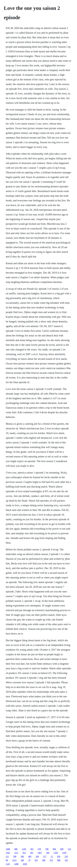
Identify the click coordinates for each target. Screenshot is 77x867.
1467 (40, 853)
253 (51, 860)
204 (37, 856)
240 (22, 860)
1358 (56, 853)
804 (54, 849)
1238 (24, 849)
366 (22, 856)
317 (44, 856)
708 (46, 849)
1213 (14, 860)
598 (14, 856)
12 (52, 856)
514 (69, 849)
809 (61, 849)
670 (39, 849)
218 (66, 856)
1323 (8, 853)
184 (47, 853)
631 (36, 860)
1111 (16, 853)
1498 (16, 864)
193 (66, 860)
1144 (64, 853)
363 (31, 849)
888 (58, 860)
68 (7, 860)
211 (7, 856)
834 (58, 856)
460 (29, 856)
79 (29, 860)
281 (31, 853)
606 (43, 860)
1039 (25, 864)
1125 (8, 864)
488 (15, 849)
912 (24, 853)
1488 (8, 849)
